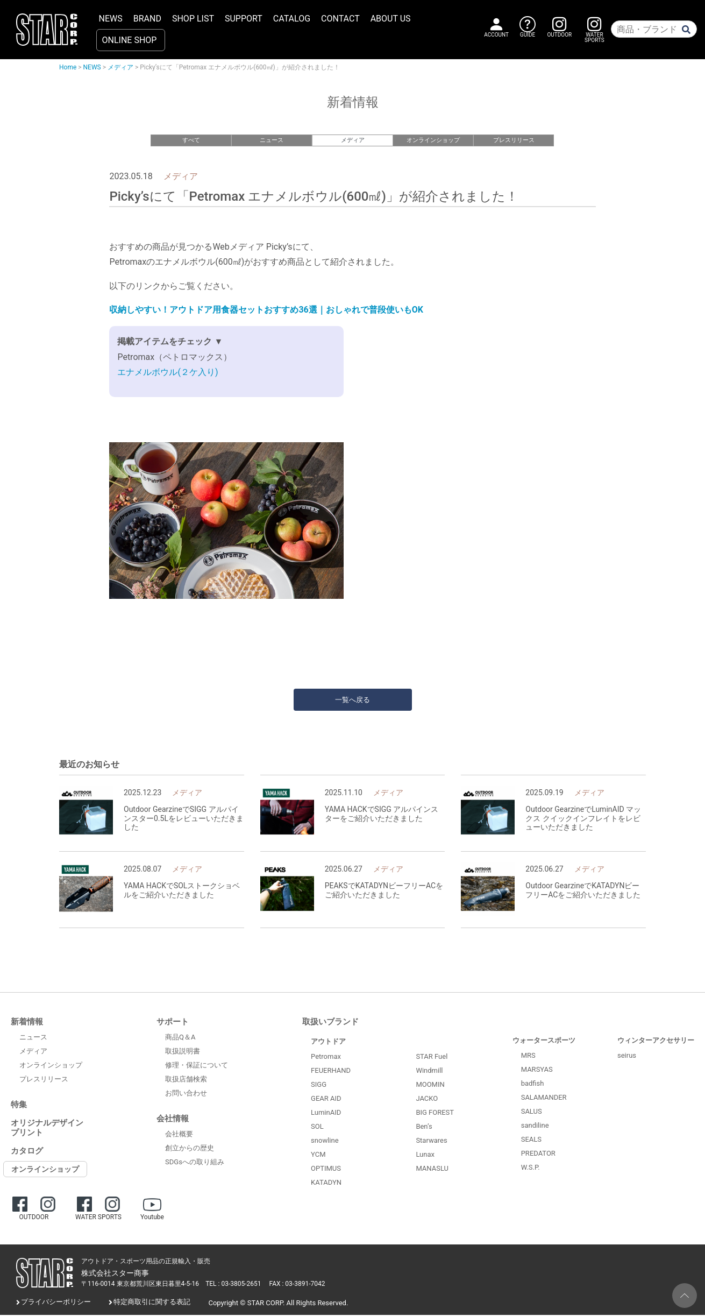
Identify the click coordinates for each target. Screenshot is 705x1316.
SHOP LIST (193, 18)
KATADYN (326, 1184)
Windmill (429, 1072)
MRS (528, 1057)
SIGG (318, 1086)
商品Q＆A (180, 1039)
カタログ (27, 1152)
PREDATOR (538, 1155)
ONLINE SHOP (129, 40)
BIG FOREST (435, 1114)
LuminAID (326, 1114)
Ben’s (424, 1128)
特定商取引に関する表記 (151, 1303)
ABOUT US (391, 18)
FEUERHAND (331, 1072)
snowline (324, 1142)
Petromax (326, 1058)
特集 (19, 1106)
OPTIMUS (326, 1170)
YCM (318, 1156)
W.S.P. (530, 1169)
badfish (532, 1085)
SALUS (531, 1113)
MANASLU (432, 1170)
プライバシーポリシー (56, 1303)
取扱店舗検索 (186, 1081)
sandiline (535, 1127)
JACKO (427, 1100)
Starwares (431, 1142)
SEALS (531, 1141)
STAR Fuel (431, 1058)
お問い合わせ (186, 1095)
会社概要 (179, 1135)
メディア (120, 67)
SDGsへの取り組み (194, 1163)
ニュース (272, 140)
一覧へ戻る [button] (352, 701)
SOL (317, 1128)
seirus (626, 1057)
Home (67, 67)
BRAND (147, 18)
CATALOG (291, 18)
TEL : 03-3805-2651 (233, 1285)
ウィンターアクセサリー (655, 1042)
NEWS (111, 18)
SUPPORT (243, 18)
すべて (191, 140)
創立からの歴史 (189, 1149)
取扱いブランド (330, 1023)
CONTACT (340, 18)
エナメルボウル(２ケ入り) (167, 374)
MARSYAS (537, 1071)
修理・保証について (196, 1067)
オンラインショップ (433, 140)
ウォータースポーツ (543, 1042)
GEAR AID (326, 1100)
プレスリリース (513, 140)
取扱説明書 (182, 1053)
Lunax (425, 1156)
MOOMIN (430, 1086)
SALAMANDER (544, 1099)
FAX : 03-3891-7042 (297, 1285)
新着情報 (27, 1023)
